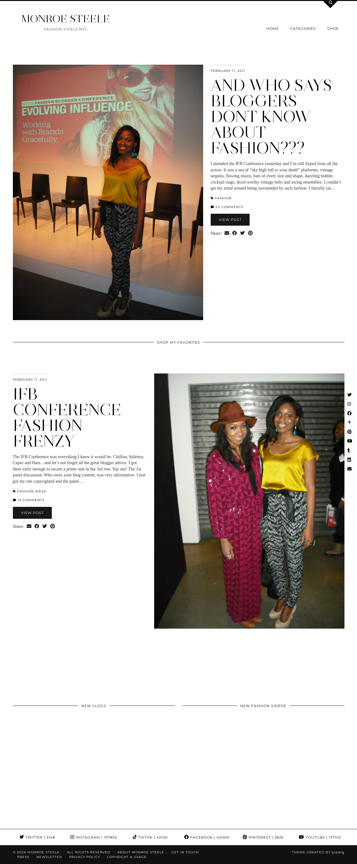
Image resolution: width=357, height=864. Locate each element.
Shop (333, 28)
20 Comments (227, 207)
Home (272, 28)
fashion (223, 198)
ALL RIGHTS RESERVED (88, 852)
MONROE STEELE (65, 19)
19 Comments (29, 500)
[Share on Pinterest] (250, 233)
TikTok (150, 837)
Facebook (206, 837)
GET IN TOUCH (185, 852)
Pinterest (263, 837)
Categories (303, 28)
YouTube (320, 837)
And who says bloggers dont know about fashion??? (271, 117)
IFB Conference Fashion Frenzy (67, 417)
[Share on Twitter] (242, 233)
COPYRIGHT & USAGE (127, 857)
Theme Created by (318, 852)
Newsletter (49, 857)
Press (23, 857)
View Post (230, 219)
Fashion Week (31, 491)
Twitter (37, 837)
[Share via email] (227, 233)
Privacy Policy (84, 857)
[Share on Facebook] (235, 233)
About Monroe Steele (140, 852)
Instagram (93, 837)
